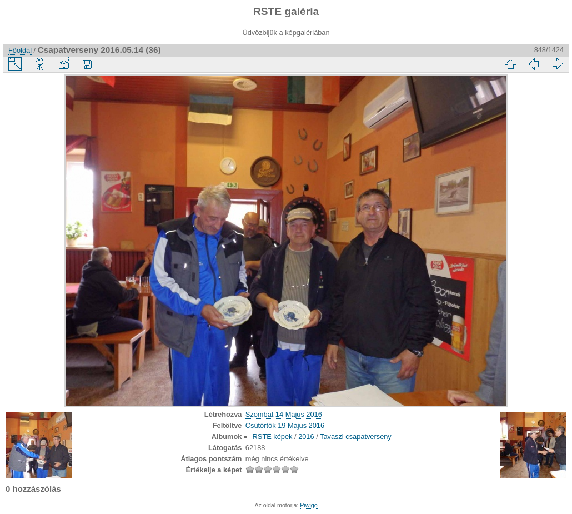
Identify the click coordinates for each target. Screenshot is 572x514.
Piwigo (308, 505)
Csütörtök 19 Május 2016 (284, 425)
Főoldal (20, 50)
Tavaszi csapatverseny (356, 436)
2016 (306, 436)
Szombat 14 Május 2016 (283, 414)
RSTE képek (273, 436)
